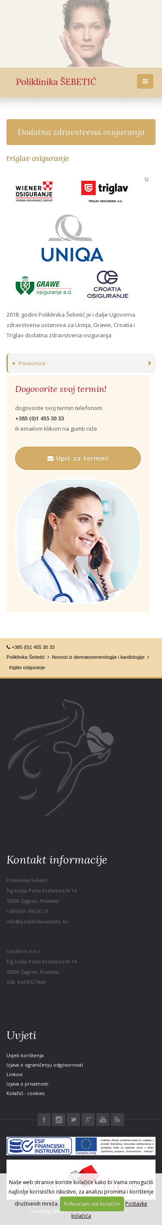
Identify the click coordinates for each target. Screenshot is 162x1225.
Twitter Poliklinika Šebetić (73, 1119)
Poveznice (29, 363)
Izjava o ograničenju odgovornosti (44, 1064)
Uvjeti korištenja (25, 1055)
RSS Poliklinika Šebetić (117, 1119)
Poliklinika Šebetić (25, 657)
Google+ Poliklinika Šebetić (88, 1119)
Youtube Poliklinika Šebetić (102, 1119)
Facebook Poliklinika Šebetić (44, 1119)
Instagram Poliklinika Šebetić (58, 1119)
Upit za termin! (78, 458)
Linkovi (14, 1074)
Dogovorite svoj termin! (60, 389)
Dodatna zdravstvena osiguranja (81, 132)
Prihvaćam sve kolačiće (92, 1203)
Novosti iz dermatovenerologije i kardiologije (98, 657)
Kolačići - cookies (25, 1093)
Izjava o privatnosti (27, 1083)
